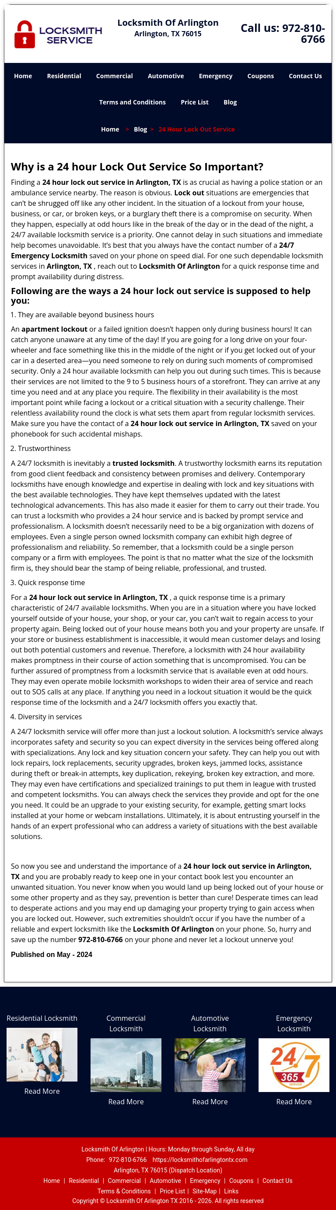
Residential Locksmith (42, 1018)
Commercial (114, 76)
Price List (195, 102)
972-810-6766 (303, 33)
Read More (42, 1091)
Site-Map (204, 1191)
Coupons (261, 76)
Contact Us (305, 76)
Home (23, 76)
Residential (64, 76)
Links (231, 1191)
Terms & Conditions (124, 1191)
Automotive (166, 76)
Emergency (216, 76)
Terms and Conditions (132, 102)
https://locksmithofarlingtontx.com (200, 1159)
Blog (230, 102)
